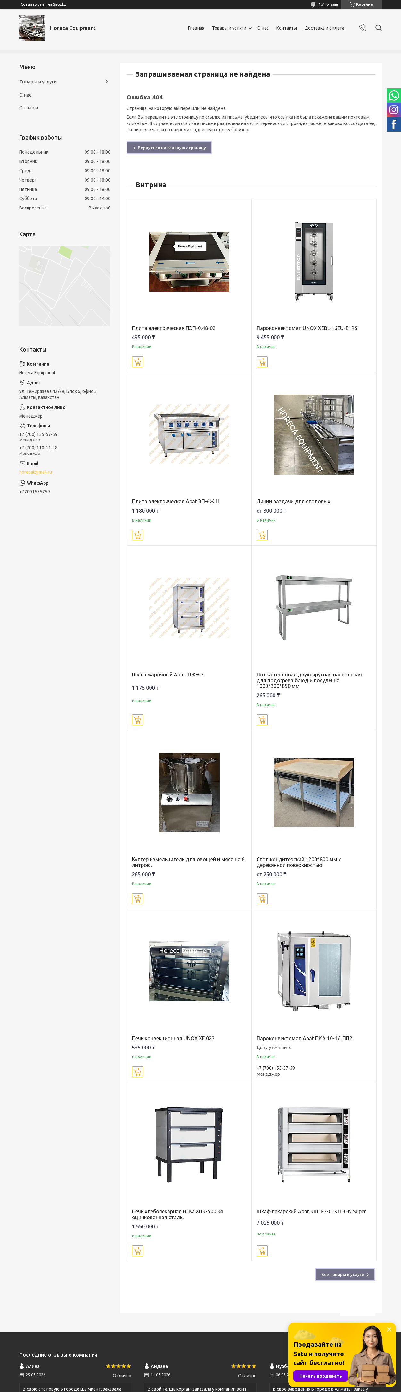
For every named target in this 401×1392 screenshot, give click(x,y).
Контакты (286, 27)
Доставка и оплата (324, 27)
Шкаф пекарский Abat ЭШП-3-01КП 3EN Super (311, 1211)
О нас (263, 27)
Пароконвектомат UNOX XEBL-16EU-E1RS (307, 328)
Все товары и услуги (342, 1274)
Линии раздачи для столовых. (294, 501)
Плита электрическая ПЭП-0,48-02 (174, 328)
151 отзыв (328, 4)
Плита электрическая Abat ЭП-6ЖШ (175, 501)
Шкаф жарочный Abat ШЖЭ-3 (168, 674)
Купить (137, 361)
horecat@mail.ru (35, 472)
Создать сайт (33, 4)
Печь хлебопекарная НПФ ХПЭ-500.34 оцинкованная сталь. (177, 1214)
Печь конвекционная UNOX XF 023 (173, 1038)
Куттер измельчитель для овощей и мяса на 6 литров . (188, 862)
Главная (196, 27)
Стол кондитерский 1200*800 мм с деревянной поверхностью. (299, 862)
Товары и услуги (229, 27)
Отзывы (28, 107)
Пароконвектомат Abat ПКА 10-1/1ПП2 (304, 1038)
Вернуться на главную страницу (172, 147)
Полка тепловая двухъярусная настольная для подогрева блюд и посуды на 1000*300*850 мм (309, 680)
